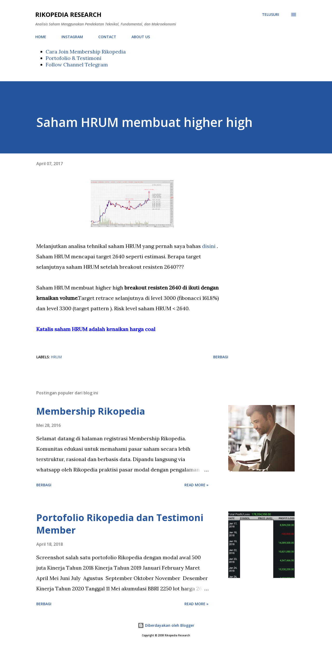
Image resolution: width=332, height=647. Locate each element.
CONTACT (107, 36)
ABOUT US (141, 36)
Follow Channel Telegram (77, 64)
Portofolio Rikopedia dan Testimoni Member (119, 523)
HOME (40, 36)
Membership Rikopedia (90, 411)
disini (209, 246)
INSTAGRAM (72, 36)
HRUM (56, 356)
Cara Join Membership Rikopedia (86, 51)
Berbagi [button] (220, 356)
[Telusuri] (270, 14)
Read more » (196, 484)
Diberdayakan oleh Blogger (166, 625)
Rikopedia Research (68, 14)
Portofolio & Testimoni (73, 58)
